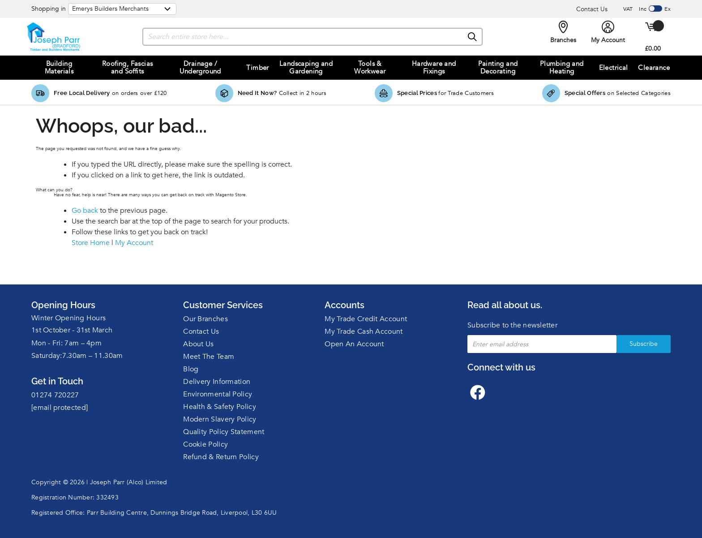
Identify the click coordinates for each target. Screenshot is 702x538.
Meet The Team (208, 356)
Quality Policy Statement (223, 431)
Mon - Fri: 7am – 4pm (66, 343)
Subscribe (643, 344)
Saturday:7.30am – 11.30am (77, 355)
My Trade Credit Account (366, 318)
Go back (85, 210)
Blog (190, 369)
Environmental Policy (217, 394)
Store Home (91, 243)
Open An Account (354, 344)
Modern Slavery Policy (219, 419)
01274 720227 (55, 395)
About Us (198, 344)
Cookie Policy (205, 444)
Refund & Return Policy (221, 456)
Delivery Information (216, 381)
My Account (134, 243)
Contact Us (592, 9)
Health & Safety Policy (219, 406)
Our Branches (205, 318)
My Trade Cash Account (363, 331)
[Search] (473, 37)
